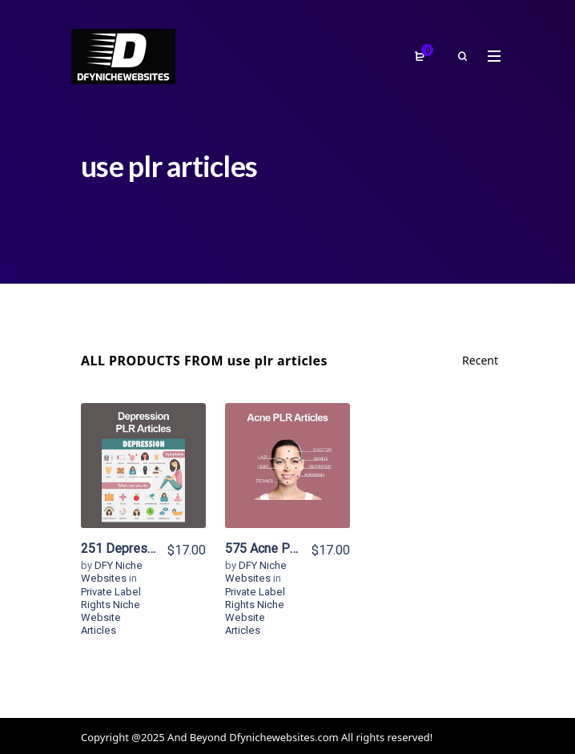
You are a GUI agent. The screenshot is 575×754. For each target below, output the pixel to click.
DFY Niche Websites (112, 571)
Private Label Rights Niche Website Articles (111, 611)
